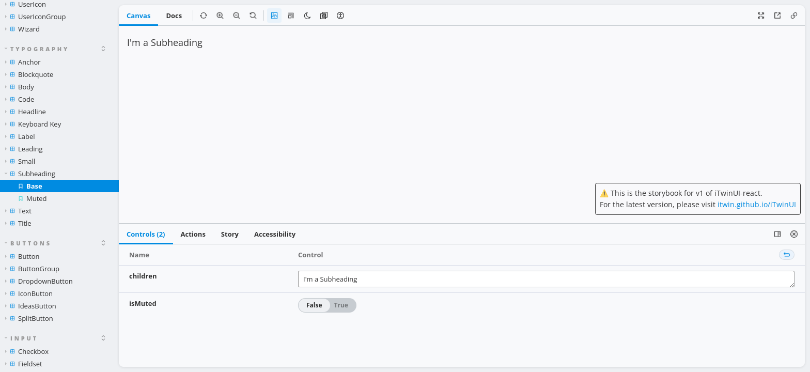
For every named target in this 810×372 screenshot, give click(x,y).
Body (19, 86)
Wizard (22, 29)
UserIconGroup (35, 16)
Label (20, 136)
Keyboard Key (33, 124)
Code (19, 99)
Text (18, 210)
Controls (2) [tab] (146, 234)
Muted (32, 198)
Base (30, 186)
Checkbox (27, 351)
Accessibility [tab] (274, 234)
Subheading (30, 173)
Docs (174, 15)
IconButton (29, 293)
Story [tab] (230, 234)
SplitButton (29, 318)
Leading (24, 148)
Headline (25, 111)
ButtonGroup (32, 268)
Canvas (138, 15)
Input (22, 338)
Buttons (28, 243)
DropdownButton (39, 281)
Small (20, 161)
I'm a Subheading (546, 279)
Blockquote (29, 74)
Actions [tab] (193, 234)
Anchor (23, 62)
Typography (37, 49)
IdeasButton (30, 306)
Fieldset (23, 363)
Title (18, 223)
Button (22, 256)
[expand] (103, 48)
